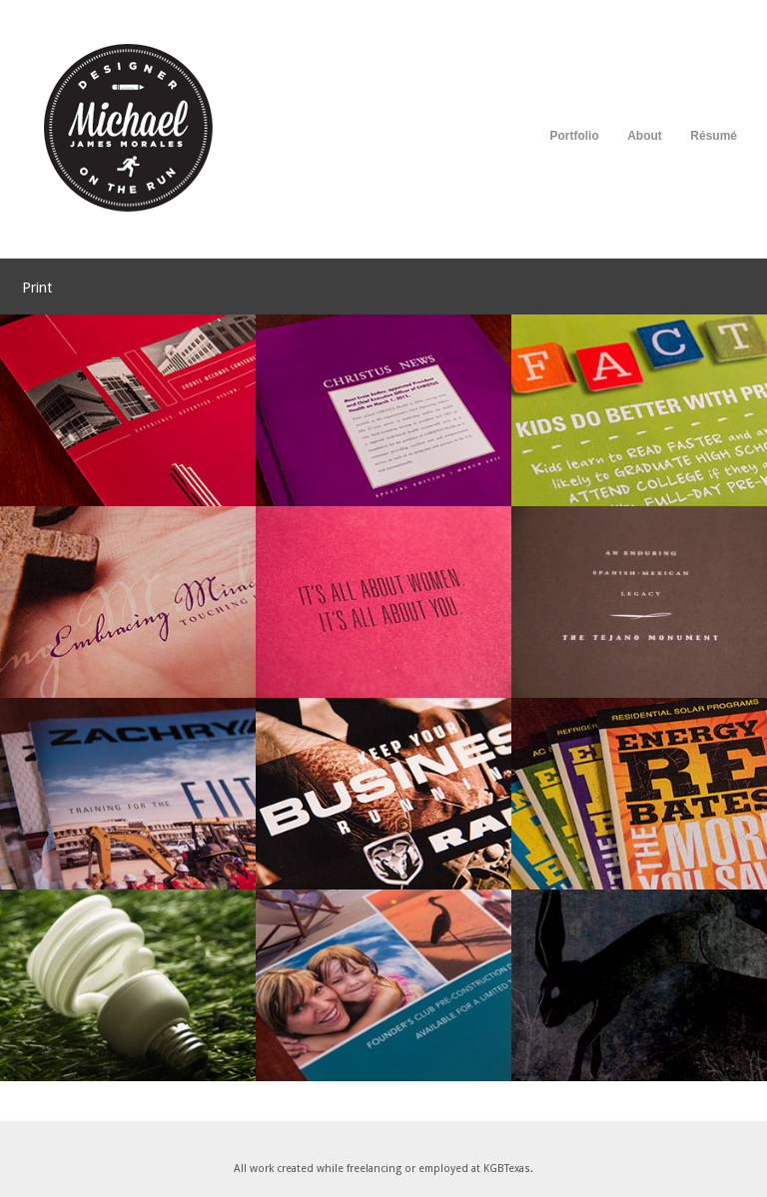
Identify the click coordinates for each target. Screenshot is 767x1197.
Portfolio (573, 136)
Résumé (713, 136)
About (644, 136)
